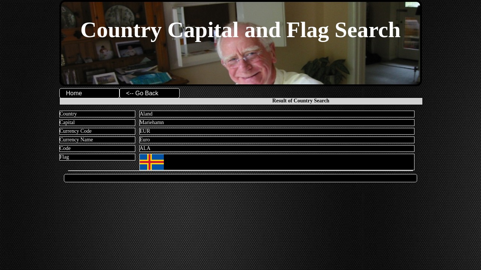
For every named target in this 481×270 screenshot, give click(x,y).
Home (74, 93)
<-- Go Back (142, 93)
